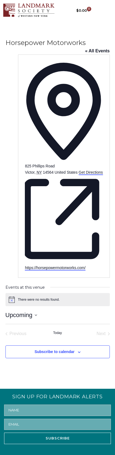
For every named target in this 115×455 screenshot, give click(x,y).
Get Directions (91, 172)
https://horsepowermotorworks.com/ (55, 268)
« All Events (97, 51)
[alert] (57, 299)
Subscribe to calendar (54, 351)
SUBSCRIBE (58, 438)
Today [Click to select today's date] (57, 333)
